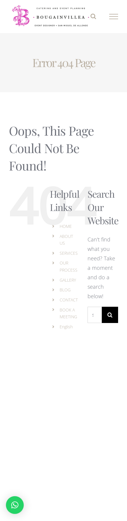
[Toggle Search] (93, 16)
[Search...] (95, 315)
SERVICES (69, 253)
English (66, 327)
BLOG (65, 290)
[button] (15, 505)
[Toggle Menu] (114, 16)
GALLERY (68, 280)
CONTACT (69, 300)
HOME (66, 226)
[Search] (110, 315)
